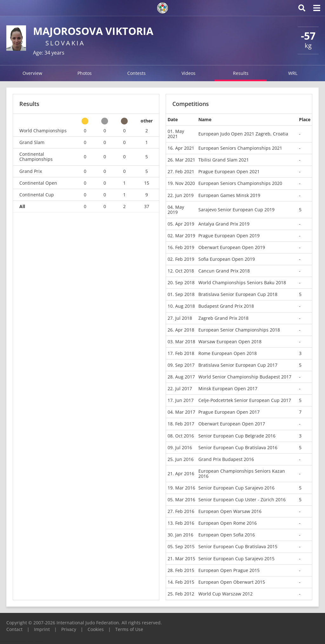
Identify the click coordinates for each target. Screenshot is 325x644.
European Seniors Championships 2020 (240, 183)
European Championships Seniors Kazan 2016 (241, 473)
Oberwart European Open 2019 (231, 247)
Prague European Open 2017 (229, 412)
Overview (32, 73)
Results (241, 73)
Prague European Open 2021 (229, 171)
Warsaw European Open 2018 (230, 341)
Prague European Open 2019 (229, 236)
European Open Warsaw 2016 (230, 511)
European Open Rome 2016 (227, 523)
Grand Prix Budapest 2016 (226, 459)
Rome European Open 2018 (227, 353)
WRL (292, 73)
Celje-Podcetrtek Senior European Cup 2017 (244, 400)
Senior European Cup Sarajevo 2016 (236, 488)
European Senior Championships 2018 (239, 330)
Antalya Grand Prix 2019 (223, 224)
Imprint (42, 629)
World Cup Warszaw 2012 (225, 594)
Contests (136, 73)
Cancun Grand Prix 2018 (224, 271)
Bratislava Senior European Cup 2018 (237, 294)
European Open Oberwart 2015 (231, 582)
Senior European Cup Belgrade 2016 (236, 436)
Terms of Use (129, 629)
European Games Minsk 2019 (229, 195)
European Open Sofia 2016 (226, 535)
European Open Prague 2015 (229, 570)
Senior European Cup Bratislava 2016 (237, 447)
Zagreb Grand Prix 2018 (223, 318)
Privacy (68, 629)
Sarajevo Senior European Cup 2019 (236, 210)
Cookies (96, 629)
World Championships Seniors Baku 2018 (242, 282)
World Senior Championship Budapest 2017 (244, 377)
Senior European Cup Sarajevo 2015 (236, 558)
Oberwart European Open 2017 (231, 424)
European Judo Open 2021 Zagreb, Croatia (243, 134)
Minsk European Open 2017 (227, 388)
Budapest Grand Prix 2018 (226, 306)
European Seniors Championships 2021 (240, 148)
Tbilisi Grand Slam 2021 (223, 160)
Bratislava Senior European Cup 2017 (237, 365)
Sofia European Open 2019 (226, 259)
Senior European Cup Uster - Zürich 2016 (242, 499)
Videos (189, 73)
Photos (84, 73)
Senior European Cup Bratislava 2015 (237, 546)
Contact (14, 629)
